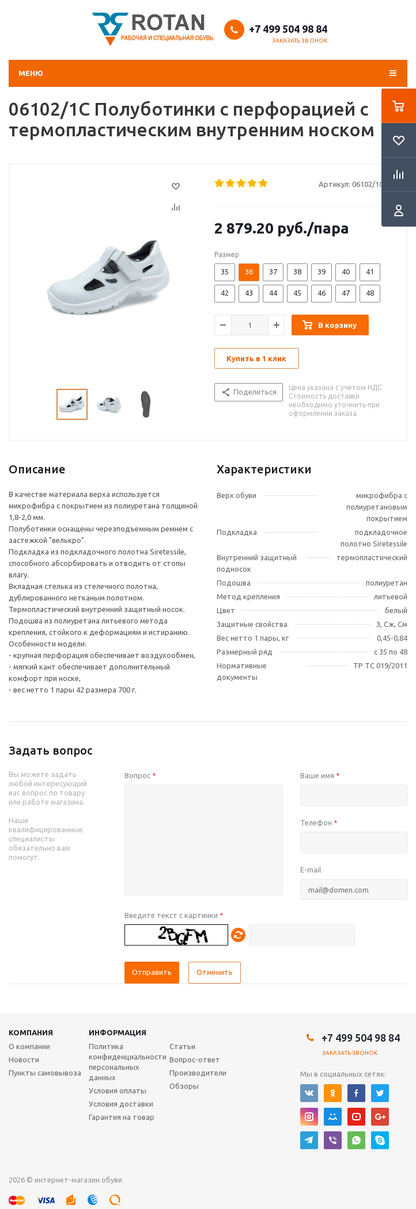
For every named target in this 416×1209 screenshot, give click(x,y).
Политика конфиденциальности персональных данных (128, 1061)
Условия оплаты (117, 1090)
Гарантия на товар (121, 1117)
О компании (29, 1046)
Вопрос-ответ (194, 1059)
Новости (24, 1059)
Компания (31, 1032)
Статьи (182, 1046)
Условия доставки (121, 1104)
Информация (117, 1032)
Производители (197, 1073)
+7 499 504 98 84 (288, 29)
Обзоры (184, 1086)
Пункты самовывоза (45, 1073)
